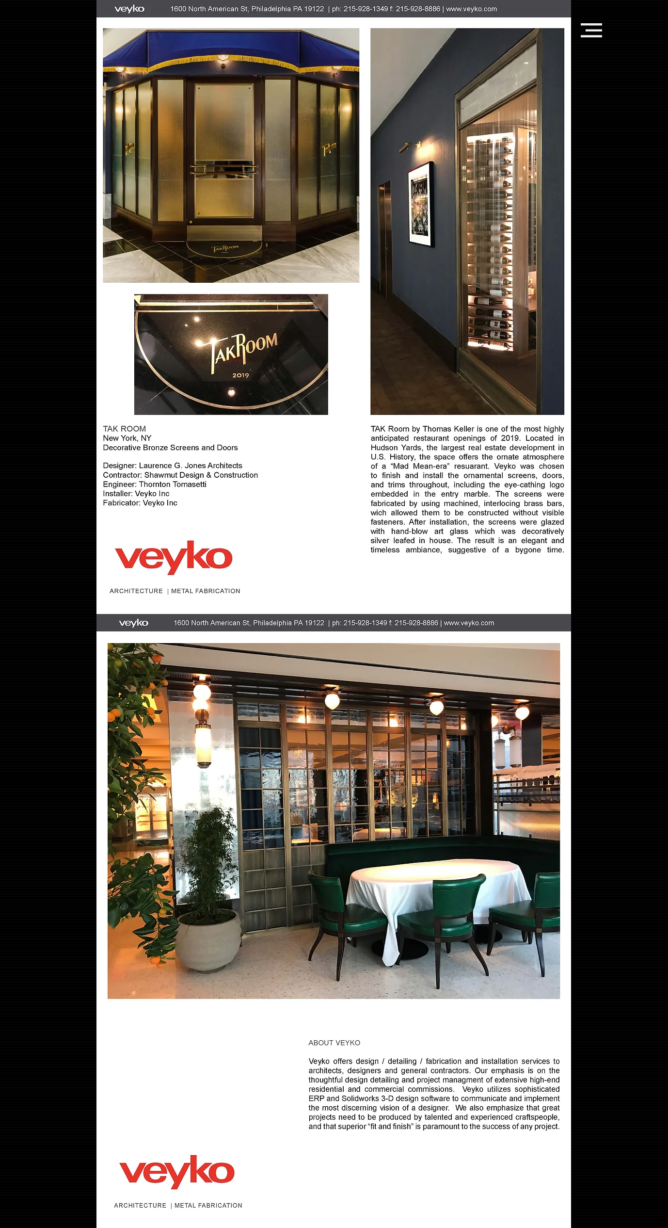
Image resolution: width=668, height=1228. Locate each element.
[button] (591, 30)
